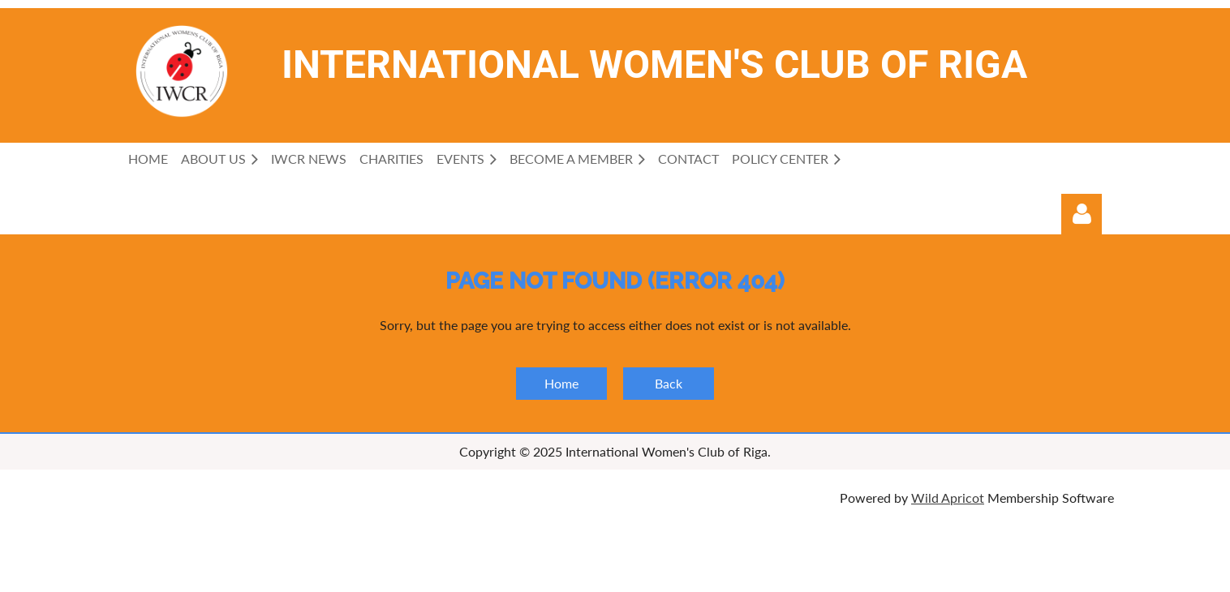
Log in (1081, 214)
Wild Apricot (947, 497)
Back (668, 383)
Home (561, 383)
